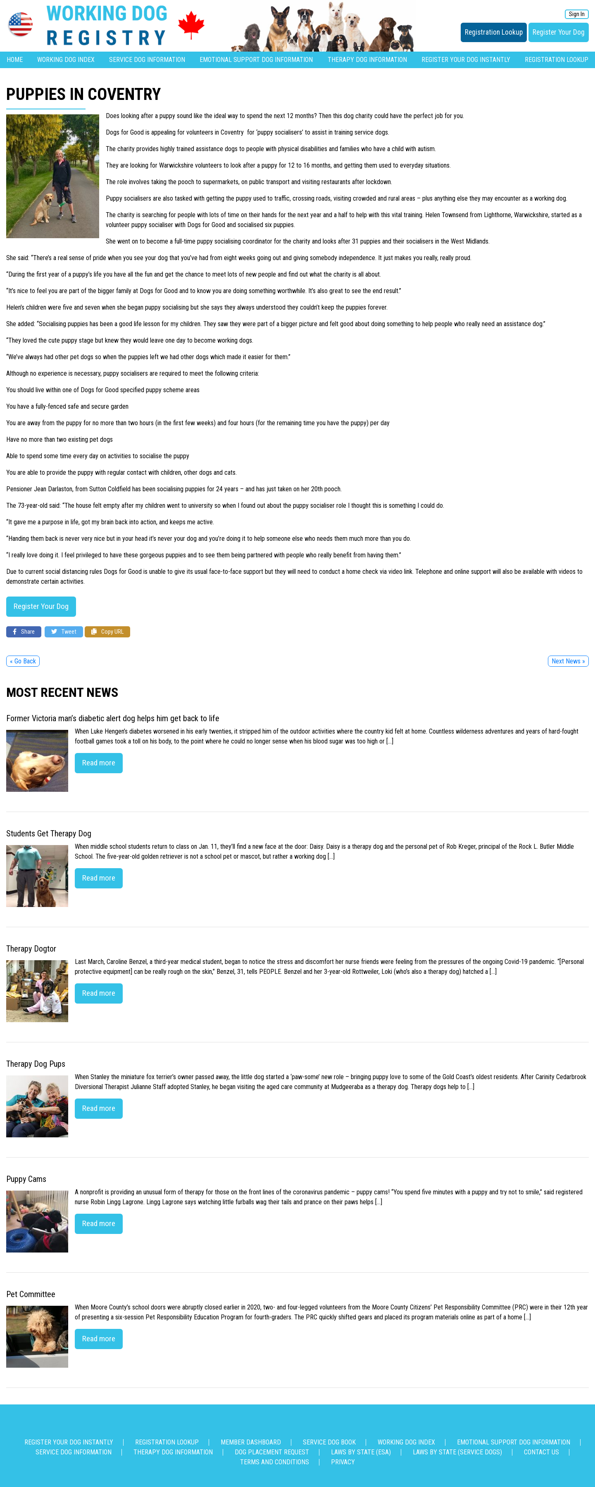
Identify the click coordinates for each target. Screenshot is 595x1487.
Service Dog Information (147, 60)
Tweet (63, 631)
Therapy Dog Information (367, 60)
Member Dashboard (251, 1442)
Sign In (577, 14)
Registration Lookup (494, 32)
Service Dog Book (329, 1442)
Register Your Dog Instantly (465, 60)
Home (15, 60)
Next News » (568, 661)
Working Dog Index (66, 60)
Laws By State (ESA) (361, 1452)
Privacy (343, 1462)
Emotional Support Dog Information (256, 60)
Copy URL (107, 631)
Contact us (541, 1452)
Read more (98, 762)
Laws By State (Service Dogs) (457, 1452)
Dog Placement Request (272, 1452)
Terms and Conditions (274, 1462)
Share (24, 631)
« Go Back (23, 661)
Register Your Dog (559, 32)
